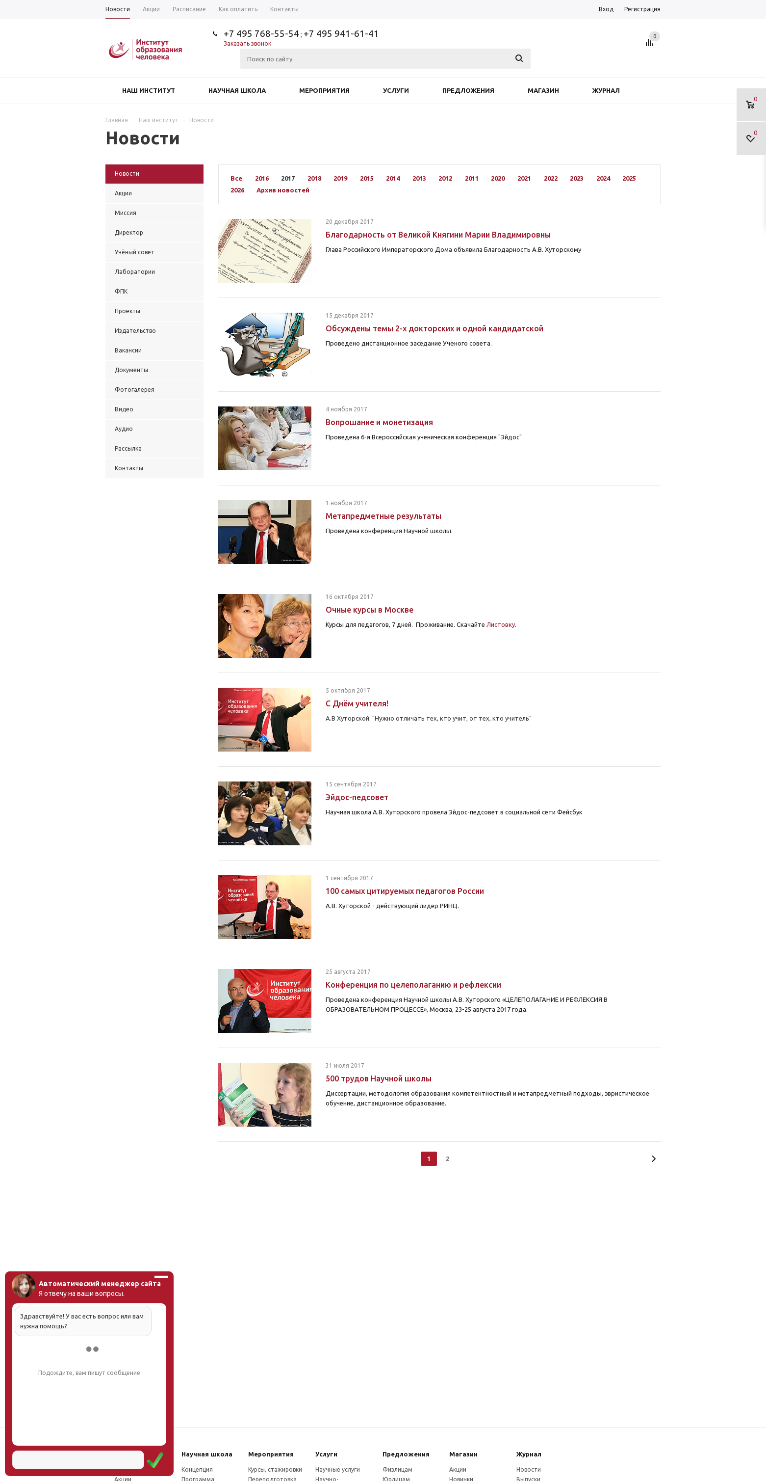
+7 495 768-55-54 (261, 33)
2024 (603, 178)
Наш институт (148, 90)
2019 (340, 178)
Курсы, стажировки (275, 1469)
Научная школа (237, 90)
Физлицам (397, 1469)
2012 (445, 178)
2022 (551, 178)
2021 (524, 178)
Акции (457, 1469)
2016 (262, 178)
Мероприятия (324, 90)
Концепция (197, 1469)
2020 (498, 178)
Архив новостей (282, 190)
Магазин (543, 90)
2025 (629, 178)
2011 (472, 178)
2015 (367, 178)
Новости (528, 1469)
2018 (314, 178)
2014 (393, 178)
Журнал (606, 90)
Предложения (468, 90)
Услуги (396, 90)
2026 (237, 190)
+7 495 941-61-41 (341, 33)
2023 (577, 178)
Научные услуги (337, 1469)
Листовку (500, 624)
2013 (419, 178)
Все (236, 178)
